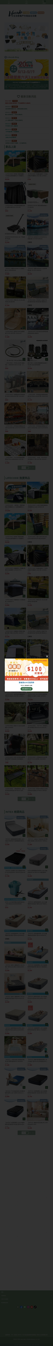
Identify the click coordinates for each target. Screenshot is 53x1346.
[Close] (47, 656)
